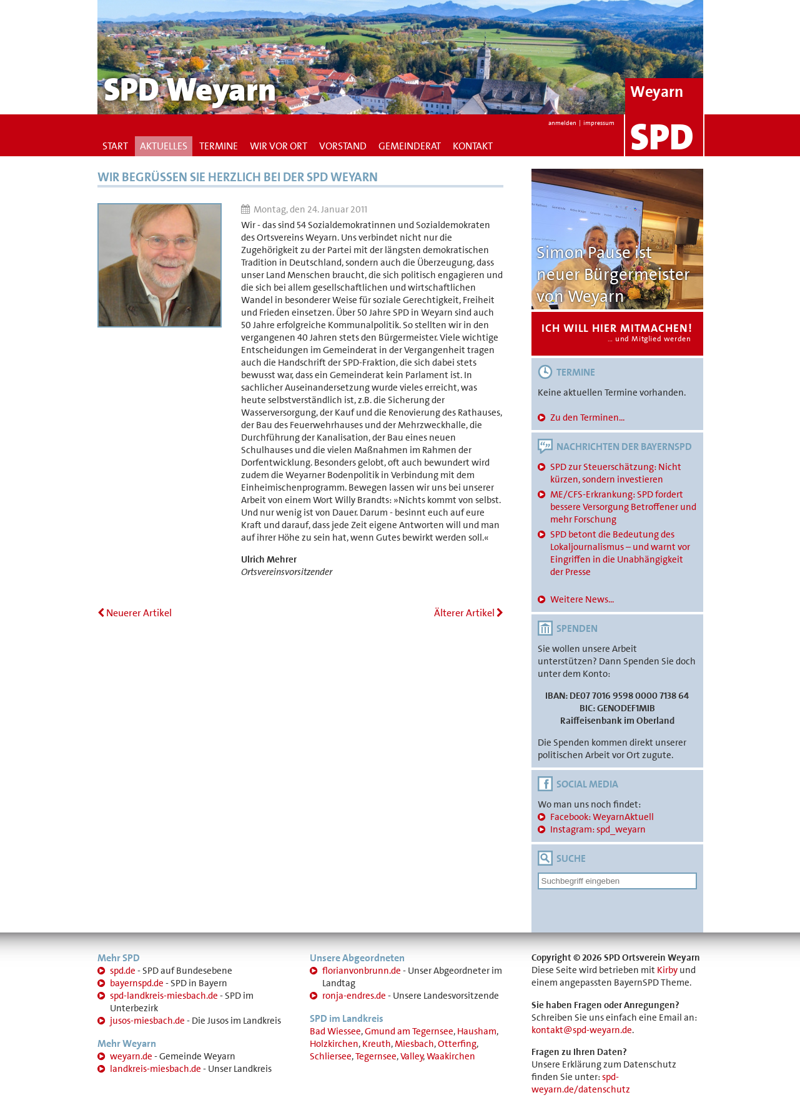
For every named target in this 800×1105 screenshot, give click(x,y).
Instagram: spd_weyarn (598, 829)
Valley (411, 1056)
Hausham (476, 1031)
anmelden (562, 123)
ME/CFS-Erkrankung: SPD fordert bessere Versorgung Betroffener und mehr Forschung (623, 507)
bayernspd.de (137, 983)
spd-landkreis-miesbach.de (164, 995)
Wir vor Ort (278, 145)
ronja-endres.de (354, 995)
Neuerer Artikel (134, 612)
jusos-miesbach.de (147, 1020)
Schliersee (331, 1056)
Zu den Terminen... (587, 417)
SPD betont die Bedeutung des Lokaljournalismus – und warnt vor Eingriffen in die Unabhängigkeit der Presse (620, 553)
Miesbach (414, 1044)
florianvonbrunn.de (361, 970)
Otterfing (457, 1044)
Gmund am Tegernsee (409, 1031)
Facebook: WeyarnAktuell (602, 817)
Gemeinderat (409, 145)
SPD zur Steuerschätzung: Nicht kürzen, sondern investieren (615, 473)
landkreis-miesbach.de (155, 1068)
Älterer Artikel (468, 612)
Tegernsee (376, 1056)
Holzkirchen (334, 1044)
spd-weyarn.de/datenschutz (580, 1083)
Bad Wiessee (335, 1031)
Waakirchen (451, 1056)
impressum (599, 123)
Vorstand (343, 145)
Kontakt (473, 145)
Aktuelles (163, 145)
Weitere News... (582, 599)
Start (115, 145)
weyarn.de (131, 1056)
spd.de (123, 970)
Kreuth (376, 1044)
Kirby (667, 970)
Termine (218, 145)
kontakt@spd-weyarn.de (581, 1030)
